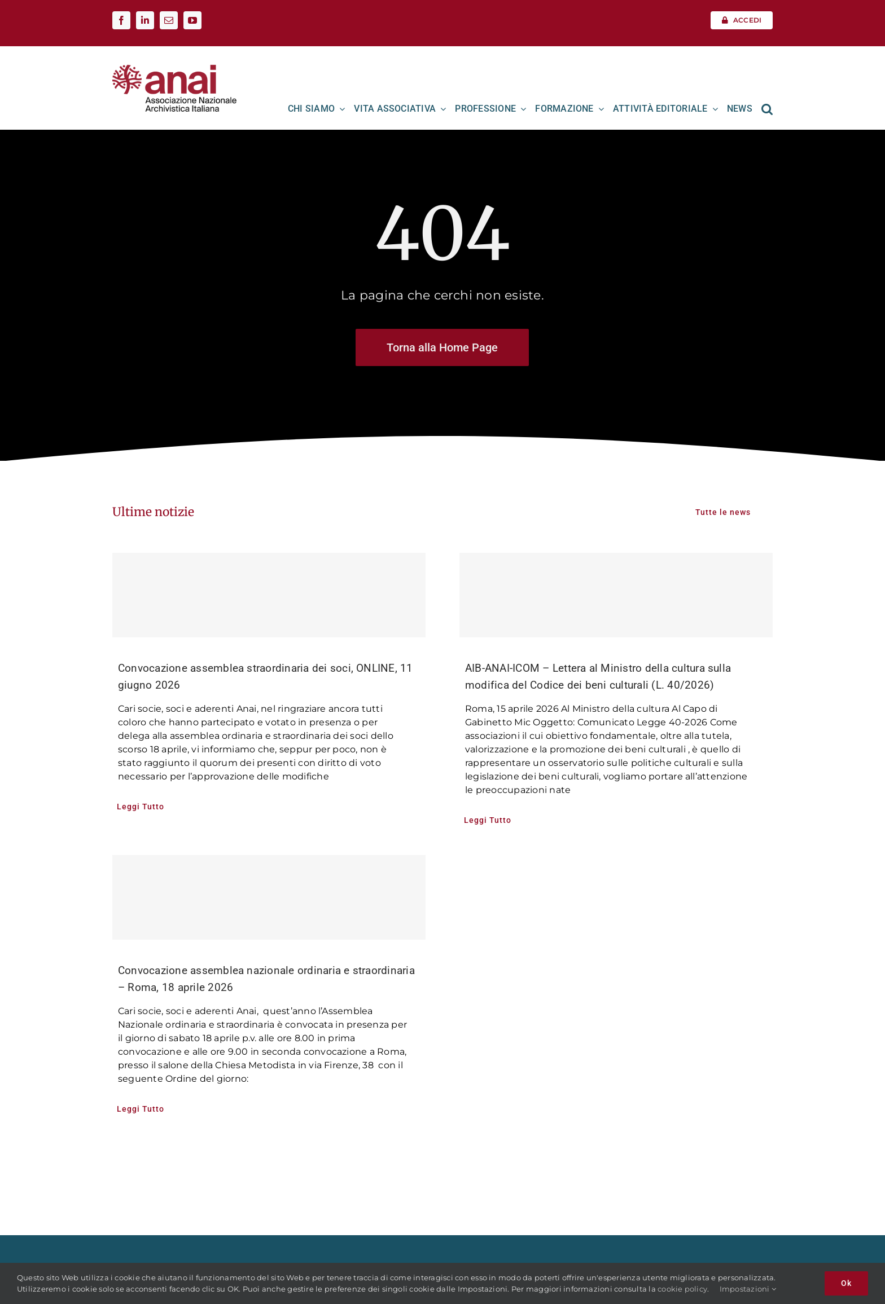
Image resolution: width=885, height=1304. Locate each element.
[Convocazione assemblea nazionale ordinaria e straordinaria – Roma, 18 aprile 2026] (269, 897)
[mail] (169, 20)
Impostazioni (748, 1288)
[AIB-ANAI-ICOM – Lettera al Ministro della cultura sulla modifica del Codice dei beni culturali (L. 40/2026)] (616, 595)
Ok (846, 1283)
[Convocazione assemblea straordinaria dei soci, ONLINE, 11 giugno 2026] (269, 595)
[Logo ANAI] (174, 68)
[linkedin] (145, 20)
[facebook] (121, 20)
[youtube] (192, 20)
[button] (767, 109)
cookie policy (682, 1288)
